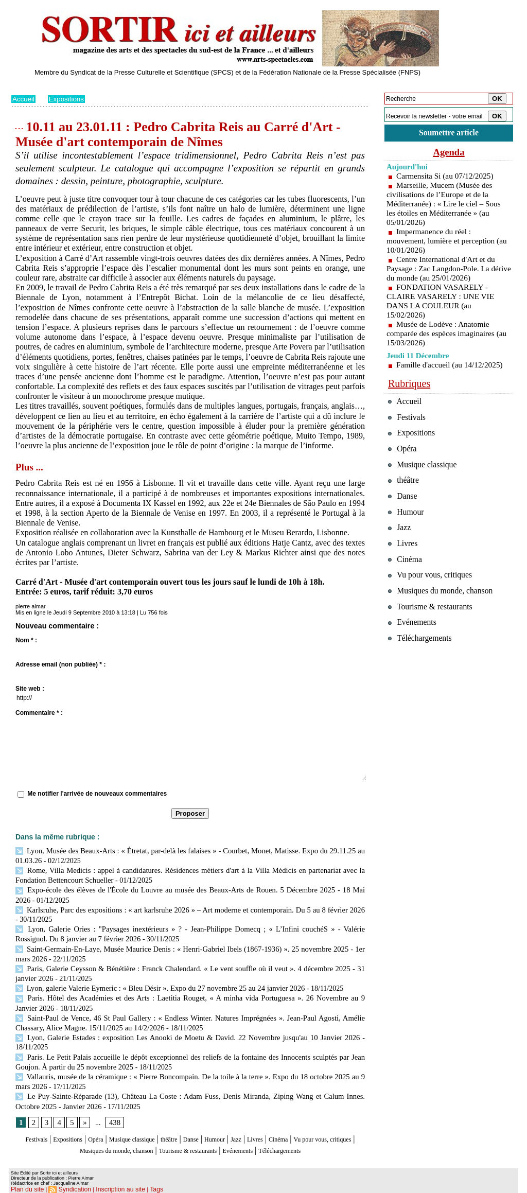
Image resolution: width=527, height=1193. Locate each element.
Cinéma (336, 1128)
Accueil (24, 99)
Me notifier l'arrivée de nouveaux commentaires (97, 793)
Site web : (29, 688)
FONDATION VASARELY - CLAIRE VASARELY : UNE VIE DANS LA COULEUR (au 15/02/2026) (443, 302)
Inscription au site (111, 1186)
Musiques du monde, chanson (159, 1137)
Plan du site (25, 1186)
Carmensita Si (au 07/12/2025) (447, 177)
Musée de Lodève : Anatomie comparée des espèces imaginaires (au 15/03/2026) (443, 334)
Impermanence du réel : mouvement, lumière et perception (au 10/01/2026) (443, 242)
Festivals (31, 1128)
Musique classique (152, 1128)
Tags (143, 1186)
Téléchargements (190, 1147)
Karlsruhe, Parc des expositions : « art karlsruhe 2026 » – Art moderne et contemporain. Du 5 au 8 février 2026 (187, 906)
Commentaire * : (39, 712)
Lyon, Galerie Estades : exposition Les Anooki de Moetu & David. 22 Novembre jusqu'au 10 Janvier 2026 (187, 1028)
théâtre (200, 1128)
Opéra (106, 1128)
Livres (307, 1128)
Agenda (449, 153)
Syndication (69, 1186)
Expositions (68, 99)
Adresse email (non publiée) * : (60, 664)
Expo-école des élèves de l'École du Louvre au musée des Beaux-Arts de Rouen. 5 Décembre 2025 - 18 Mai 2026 (187, 888)
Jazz (283, 1128)
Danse (227, 1128)
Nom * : (26, 640)
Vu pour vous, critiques (433, 596)
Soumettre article (448, 133)
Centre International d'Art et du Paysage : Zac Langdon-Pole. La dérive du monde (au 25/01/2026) (443, 270)
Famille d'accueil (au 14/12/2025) (451, 366)
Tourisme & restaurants (252, 1137)
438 (113, 1111)
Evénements (317, 1137)
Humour (257, 1128)
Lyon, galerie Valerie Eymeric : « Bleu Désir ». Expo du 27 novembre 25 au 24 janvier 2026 (153, 982)
